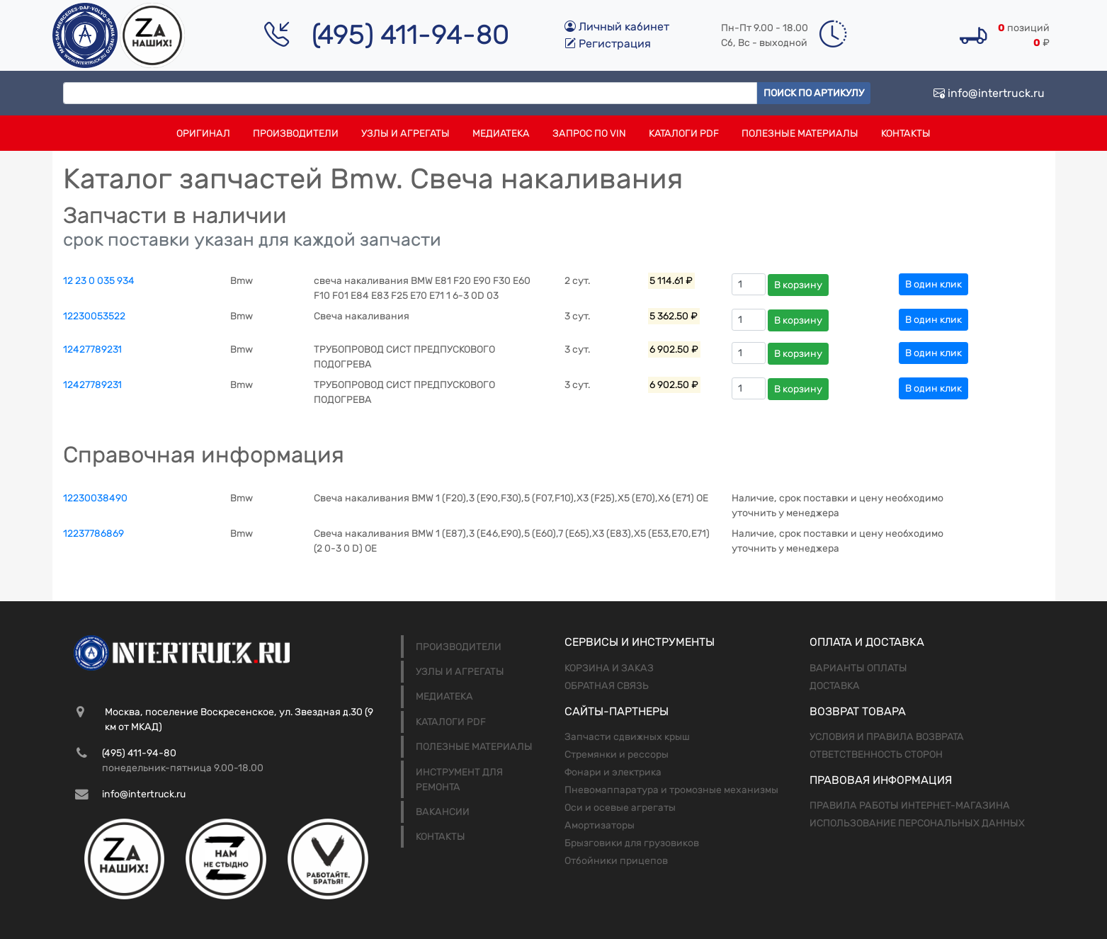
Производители (296, 133)
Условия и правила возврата (887, 737)
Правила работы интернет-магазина (910, 805)
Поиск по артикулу (813, 93)
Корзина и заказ (609, 668)
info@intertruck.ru (989, 93)
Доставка (835, 686)
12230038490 (95, 498)
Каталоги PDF (684, 133)
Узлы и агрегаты (405, 133)
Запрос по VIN (589, 133)
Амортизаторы (599, 825)
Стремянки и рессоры (616, 755)
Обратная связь (606, 686)
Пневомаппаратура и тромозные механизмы (671, 790)
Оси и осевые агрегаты (620, 808)
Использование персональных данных (917, 823)
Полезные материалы (800, 133)
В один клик (933, 284)
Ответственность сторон (876, 755)
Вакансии (443, 812)
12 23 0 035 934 (99, 281)
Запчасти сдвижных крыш (627, 737)
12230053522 (94, 316)
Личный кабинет (616, 26)
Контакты (906, 133)
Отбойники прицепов (616, 861)
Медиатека (501, 133)
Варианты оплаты (858, 668)
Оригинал (203, 133)
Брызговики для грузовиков (631, 843)
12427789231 (92, 349)
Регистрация (607, 43)
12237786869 (93, 534)
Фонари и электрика (613, 772)
